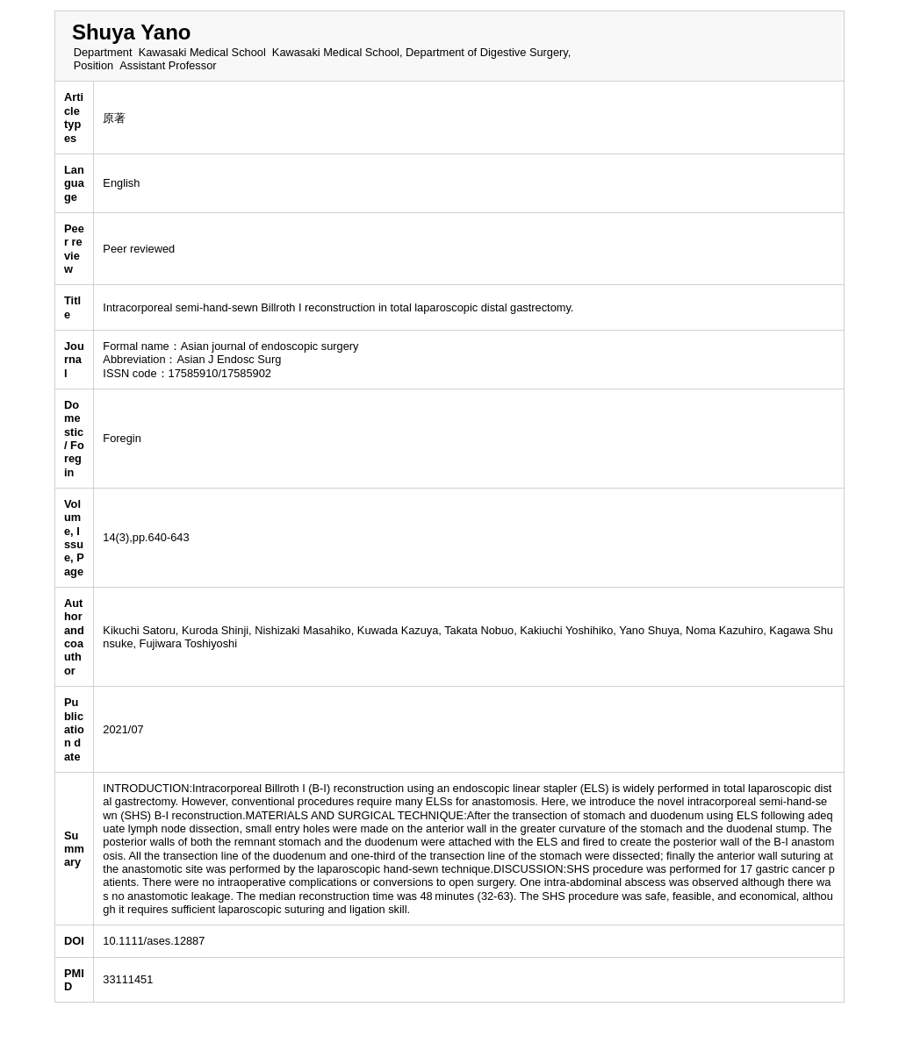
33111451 (128, 979)
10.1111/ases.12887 (154, 940)
